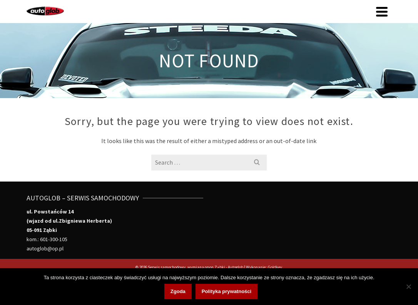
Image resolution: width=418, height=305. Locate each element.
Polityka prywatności (226, 291)
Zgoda (178, 291)
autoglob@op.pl (45, 248)
